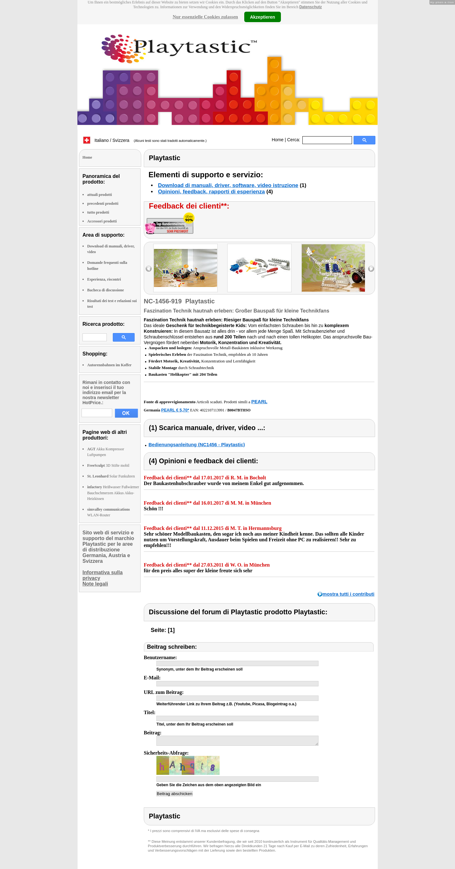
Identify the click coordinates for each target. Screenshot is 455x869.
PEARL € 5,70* (175, 410)
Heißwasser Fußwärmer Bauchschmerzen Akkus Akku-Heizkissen (113, 493)
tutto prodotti (98, 212)
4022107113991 (212, 410)
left (149, 269)
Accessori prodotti (102, 221)
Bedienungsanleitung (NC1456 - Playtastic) (197, 444)
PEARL (259, 401)
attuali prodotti (99, 194)
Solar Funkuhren (111, 476)
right (371, 269)
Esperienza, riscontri (104, 279)
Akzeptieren (262, 16)
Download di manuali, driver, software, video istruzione (228, 185)
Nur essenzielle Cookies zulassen (205, 16)
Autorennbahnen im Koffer (109, 365)
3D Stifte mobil (108, 465)
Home (277, 139)
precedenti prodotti (102, 203)
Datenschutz (310, 7)
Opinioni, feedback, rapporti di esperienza (211, 192)
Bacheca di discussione (105, 290)
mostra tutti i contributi (348, 594)
